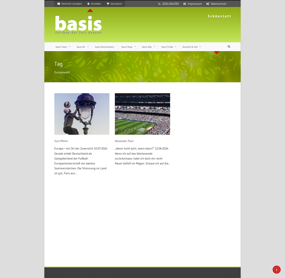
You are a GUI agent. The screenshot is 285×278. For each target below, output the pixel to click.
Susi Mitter (61, 141)
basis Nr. (81, 46)
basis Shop (126, 46)
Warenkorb (114, 3)
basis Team (61, 46)
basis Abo (147, 46)
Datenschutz (218, 3)
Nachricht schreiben (69, 3)
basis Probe (167, 46)
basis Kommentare (104, 46)
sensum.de (224, 273)
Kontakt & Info (190, 46)
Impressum (195, 3)
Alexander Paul (124, 141)
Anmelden (94, 3)
